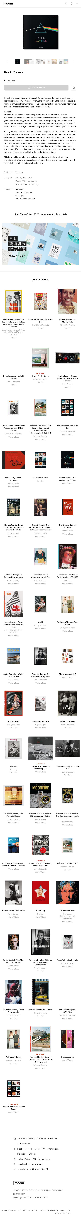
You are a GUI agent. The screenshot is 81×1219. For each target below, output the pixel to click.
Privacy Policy (44, 1159)
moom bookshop (8, 4)
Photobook (53, 1149)
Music (31, 177)
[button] (73, 61)
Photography (21, 177)
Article (32, 1138)
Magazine (22, 1154)
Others (32, 1154)
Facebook (24, 1164)
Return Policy (24, 1159)
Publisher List (24, 1143)
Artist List (52, 1138)
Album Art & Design (30, 184)
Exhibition (41, 1138)
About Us (22, 1138)
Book (19, 1149)
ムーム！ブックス (34, 1148)
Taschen (19, 172)
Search (66, 4)
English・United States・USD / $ (33, 1169)
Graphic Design (30, 181)
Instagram (38, 1164)
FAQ (34, 1159)
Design (18, 181)
